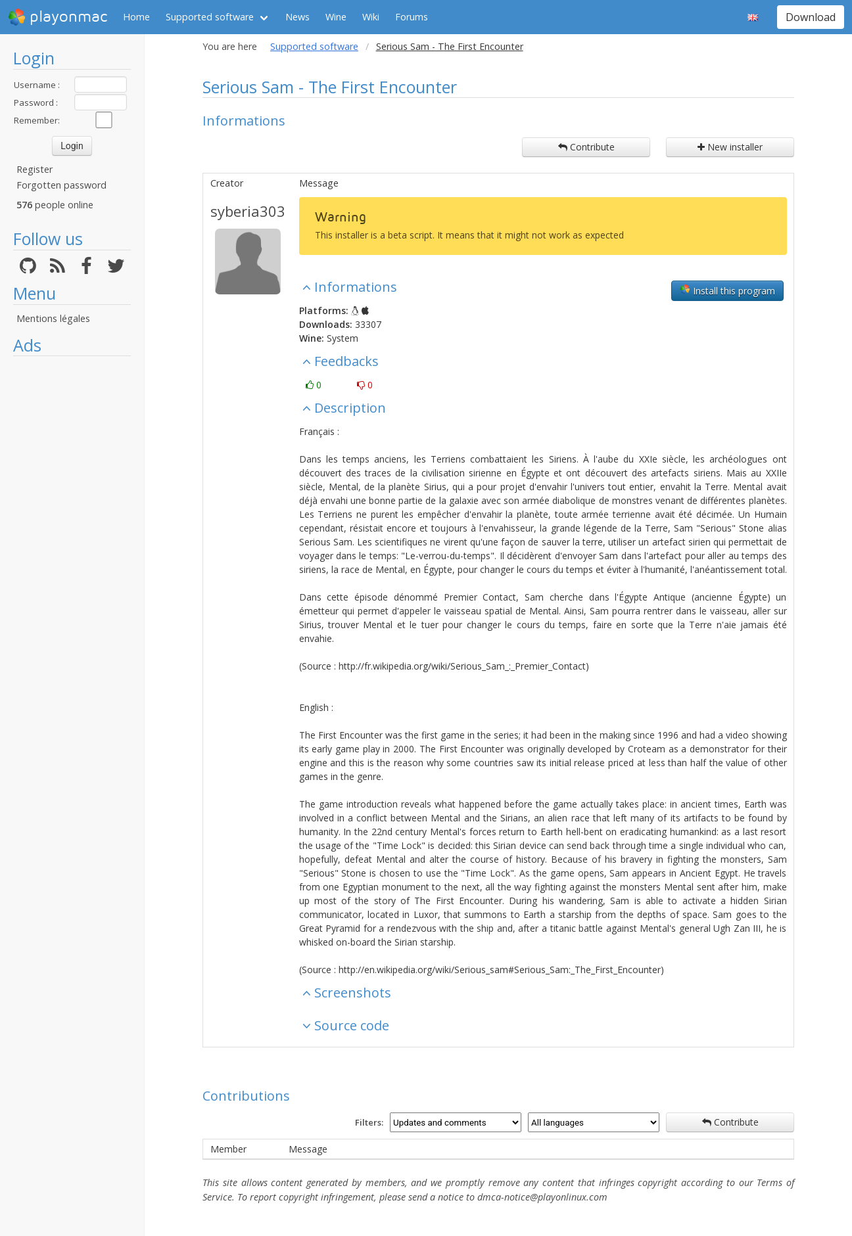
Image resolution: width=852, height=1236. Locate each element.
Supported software (210, 17)
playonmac (57, 17)
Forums (411, 17)
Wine (335, 17)
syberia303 (247, 211)
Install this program (727, 290)
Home (136, 17)
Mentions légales (53, 318)
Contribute (586, 147)
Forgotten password (61, 185)
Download (811, 17)
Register (34, 169)
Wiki (370, 17)
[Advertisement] (72, 560)
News (297, 17)
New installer (730, 147)
